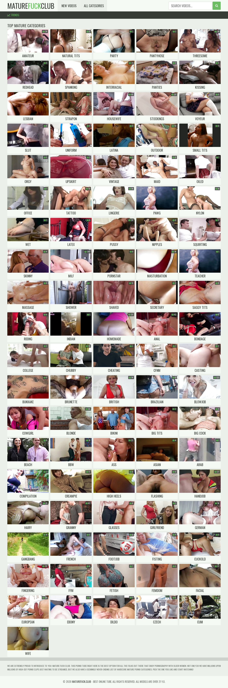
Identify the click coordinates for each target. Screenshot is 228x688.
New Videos (69, 5)
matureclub (30, 6)
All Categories (94, 5)
